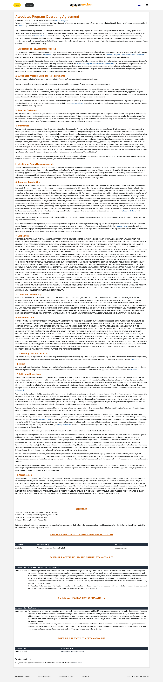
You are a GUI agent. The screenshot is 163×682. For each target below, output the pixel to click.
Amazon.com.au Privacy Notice (72, 652)
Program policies (44, 676)
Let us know (77, 663)
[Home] (81, 5)
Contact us (85, 676)
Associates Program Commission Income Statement (124, 55)
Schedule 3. (133, 370)
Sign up (29, 5)
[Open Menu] (146, 5)
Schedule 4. (19, 390)
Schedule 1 (21, 26)
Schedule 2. (135, 359)
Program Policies (40, 36)
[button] (140, 5)
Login (17, 5)
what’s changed (61, 20)
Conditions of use (66, 676)
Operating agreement (22, 676)
